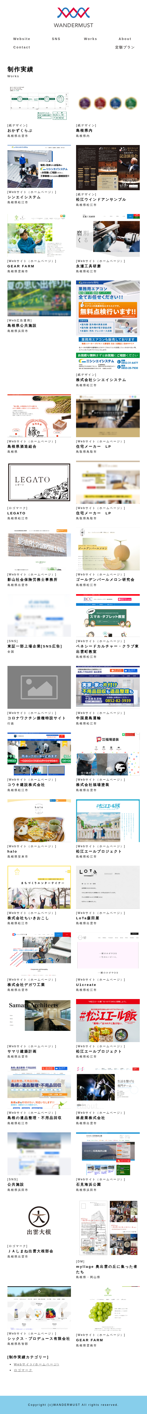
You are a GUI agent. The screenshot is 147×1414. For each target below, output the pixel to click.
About (125, 39)
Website (22, 39)
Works (91, 39)
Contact (21, 47)
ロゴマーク (23, 1370)
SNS (56, 39)
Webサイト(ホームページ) (36, 1364)
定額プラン (125, 47)
